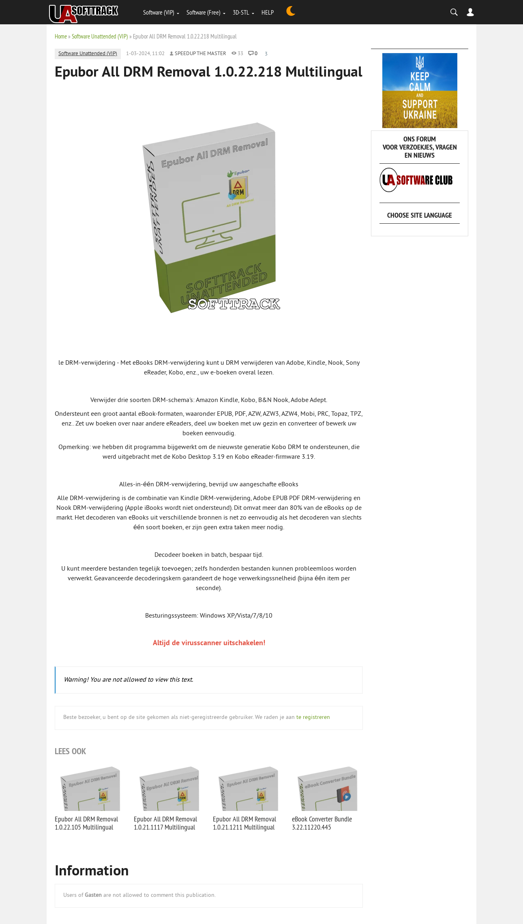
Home (61, 36)
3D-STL (241, 12)
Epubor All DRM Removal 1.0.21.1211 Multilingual (244, 823)
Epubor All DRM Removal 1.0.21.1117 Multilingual (165, 823)
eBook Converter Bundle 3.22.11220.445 (322, 823)
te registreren (313, 717)
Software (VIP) (158, 12)
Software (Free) (203, 12)
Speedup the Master (200, 54)
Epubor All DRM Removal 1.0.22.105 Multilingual (86, 823)
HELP (268, 12)
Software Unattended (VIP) (100, 36)
